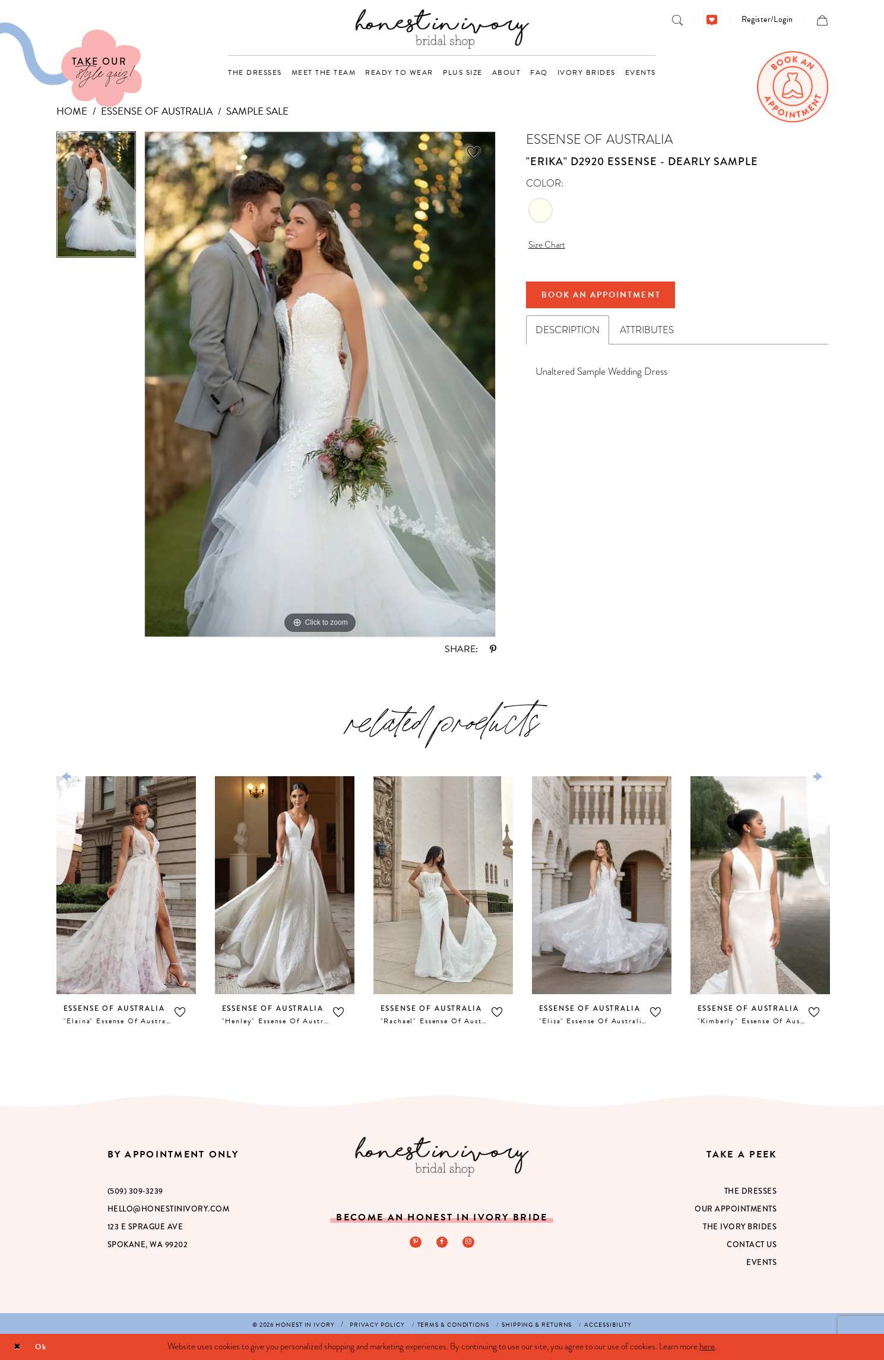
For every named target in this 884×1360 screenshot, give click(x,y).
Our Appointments (736, 1209)
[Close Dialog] (18, 1347)
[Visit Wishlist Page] (712, 19)
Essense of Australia (157, 111)
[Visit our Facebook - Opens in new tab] (441, 1243)
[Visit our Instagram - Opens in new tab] (469, 1243)
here (707, 1346)
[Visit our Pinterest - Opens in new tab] (413, 1243)
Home (71, 111)
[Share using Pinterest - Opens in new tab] (493, 649)
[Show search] (677, 19)
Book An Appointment (611, 299)
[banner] (442, 28)
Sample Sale (257, 111)
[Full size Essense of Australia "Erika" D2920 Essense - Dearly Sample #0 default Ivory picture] (320, 384)
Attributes (647, 335)
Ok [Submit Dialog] (45, 1346)
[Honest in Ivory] (442, 1156)
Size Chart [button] (548, 245)
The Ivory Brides (740, 1227)
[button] (767, 19)
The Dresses (750, 1191)
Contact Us (752, 1244)
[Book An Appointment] (792, 86)
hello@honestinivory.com (168, 1209)
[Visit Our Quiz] (71, 64)
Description (568, 335)
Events (761, 1262)
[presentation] (126, 885)
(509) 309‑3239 (135, 1191)
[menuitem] (677, 19)
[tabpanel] (96, 199)
